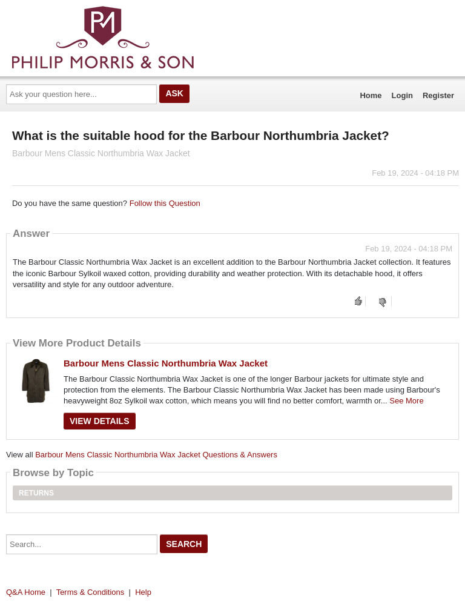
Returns (36, 493)
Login (402, 95)
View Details (100, 421)
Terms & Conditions (90, 592)
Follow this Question (165, 203)
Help (143, 592)
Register (438, 95)
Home (370, 95)
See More (406, 400)
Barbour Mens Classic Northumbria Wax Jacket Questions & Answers (156, 454)
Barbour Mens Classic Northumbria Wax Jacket (166, 363)
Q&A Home (25, 592)
